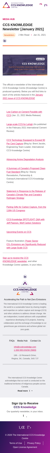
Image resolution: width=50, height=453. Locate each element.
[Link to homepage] (18, 5)
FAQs (12, 341)
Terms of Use (15, 443)
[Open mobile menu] (45, 5)
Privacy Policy (34, 443)
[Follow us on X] (29, 427)
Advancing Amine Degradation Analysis (25, 159)
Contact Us (35, 341)
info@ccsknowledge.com (25, 347)
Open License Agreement (25, 447)
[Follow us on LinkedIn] (22, 427)
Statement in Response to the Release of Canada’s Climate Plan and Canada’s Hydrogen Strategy (26, 194)
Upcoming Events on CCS (19, 232)
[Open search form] (40, 5)
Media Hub (22, 341)
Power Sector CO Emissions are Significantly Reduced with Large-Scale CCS (26, 244)
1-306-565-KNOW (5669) (25, 350)
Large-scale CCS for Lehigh (20, 124)
